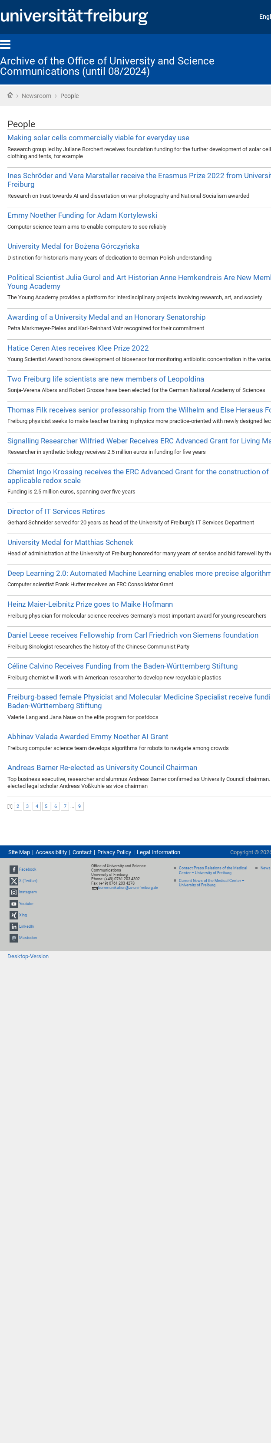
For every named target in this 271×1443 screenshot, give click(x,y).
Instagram (28, 892)
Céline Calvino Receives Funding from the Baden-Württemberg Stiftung (122, 666)
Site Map (19, 852)
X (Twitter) (28, 881)
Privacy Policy (114, 852)
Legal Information (158, 852)
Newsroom (36, 95)
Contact (82, 852)
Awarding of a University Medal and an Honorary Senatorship (106, 317)
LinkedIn (26, 926)
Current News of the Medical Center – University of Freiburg (212, 883)
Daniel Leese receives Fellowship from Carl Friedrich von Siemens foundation (132, 635)
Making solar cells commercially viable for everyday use (98, 137)
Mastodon (28, 938)
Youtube (26, 904)
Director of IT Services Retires (56, 511)
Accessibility (51, 852)
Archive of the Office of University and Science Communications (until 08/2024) (107, 66)
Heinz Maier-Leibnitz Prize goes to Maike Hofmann (90, 604)
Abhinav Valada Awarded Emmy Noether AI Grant (88, 736)
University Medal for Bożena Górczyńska (73, 246)
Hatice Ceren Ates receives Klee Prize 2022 (78, 348)
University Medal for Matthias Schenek (70, 542)
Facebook (27, 869)
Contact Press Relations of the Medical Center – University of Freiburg (213, 870)
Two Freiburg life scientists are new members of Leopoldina (105, 379)
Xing (23, 915)
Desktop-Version (28, 956)
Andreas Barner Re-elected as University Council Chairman (102, 767)
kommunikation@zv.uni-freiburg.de (128, 887)
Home (10, 95)
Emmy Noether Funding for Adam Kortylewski (82, 215)
